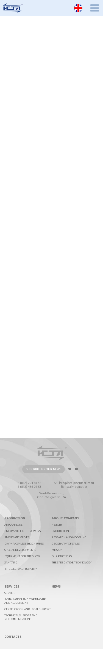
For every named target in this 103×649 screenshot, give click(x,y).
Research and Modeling (69, 537)
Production (14, 518)
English (78, 8)
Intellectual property (20, 568)
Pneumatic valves (16, 537)
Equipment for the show (22, 556)
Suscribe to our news (43, 469)
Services (11, 586)
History (57, 524)
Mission (57, 549)
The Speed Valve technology (71, 562)
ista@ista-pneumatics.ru (74, 482)
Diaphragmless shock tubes (24, 543)
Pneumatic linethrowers (22, 530)
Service (9, 592)
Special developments (20, 549)
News (56, 586)
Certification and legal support (27, 609)
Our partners (62, 556)
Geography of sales (66, 543)
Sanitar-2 (11, 562)
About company (65, 518)
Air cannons (13, 524)
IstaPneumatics (73, 486)
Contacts (12, 636)
